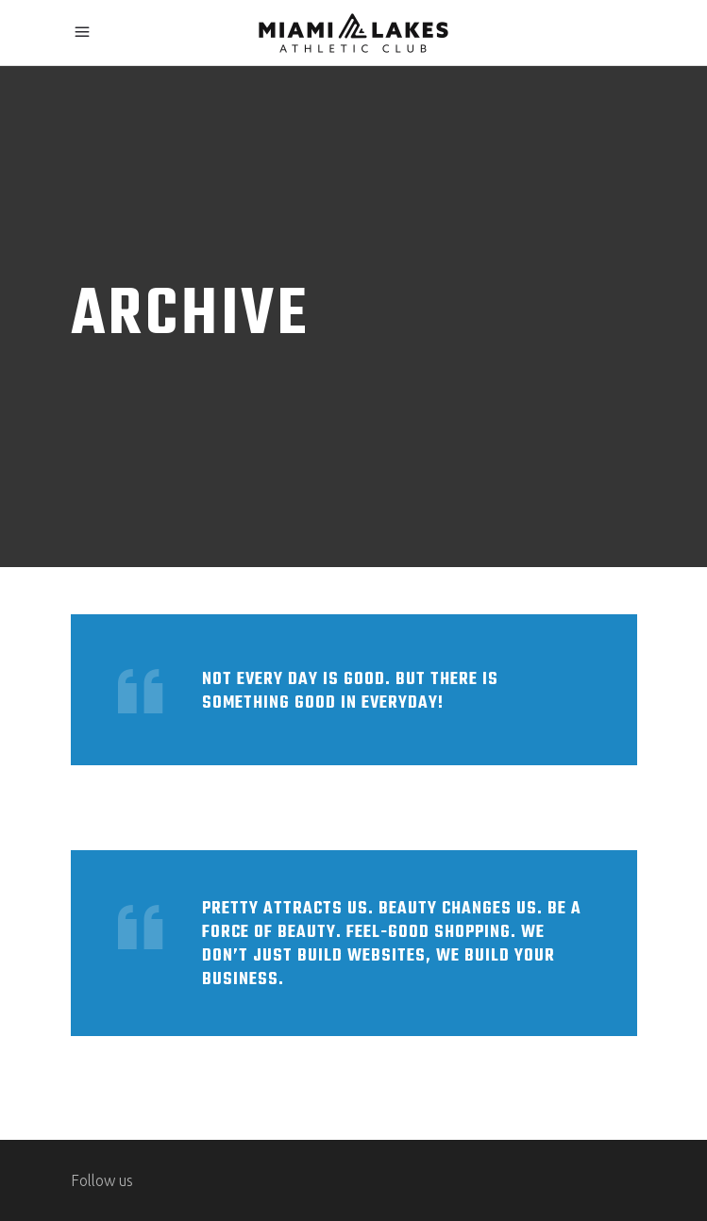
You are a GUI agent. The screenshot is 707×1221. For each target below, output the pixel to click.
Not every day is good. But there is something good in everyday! (350, 691)
